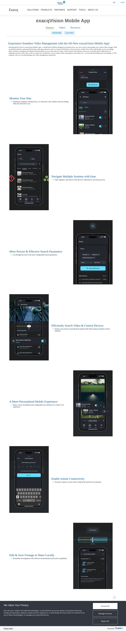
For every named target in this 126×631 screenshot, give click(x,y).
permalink (114, 597)
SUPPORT (72, 10)
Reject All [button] (105, 621)
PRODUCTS (46, 10)
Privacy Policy (8, 628)
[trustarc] (119, 629)
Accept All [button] (105, 606)
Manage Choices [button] (105, 613)
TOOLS (82, 10)
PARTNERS (59, 10)
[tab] (50, 27)
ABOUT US (93, 10)
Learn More (69, 33)
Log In (122, 2)
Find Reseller (56, 33)
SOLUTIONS (33, 10)
